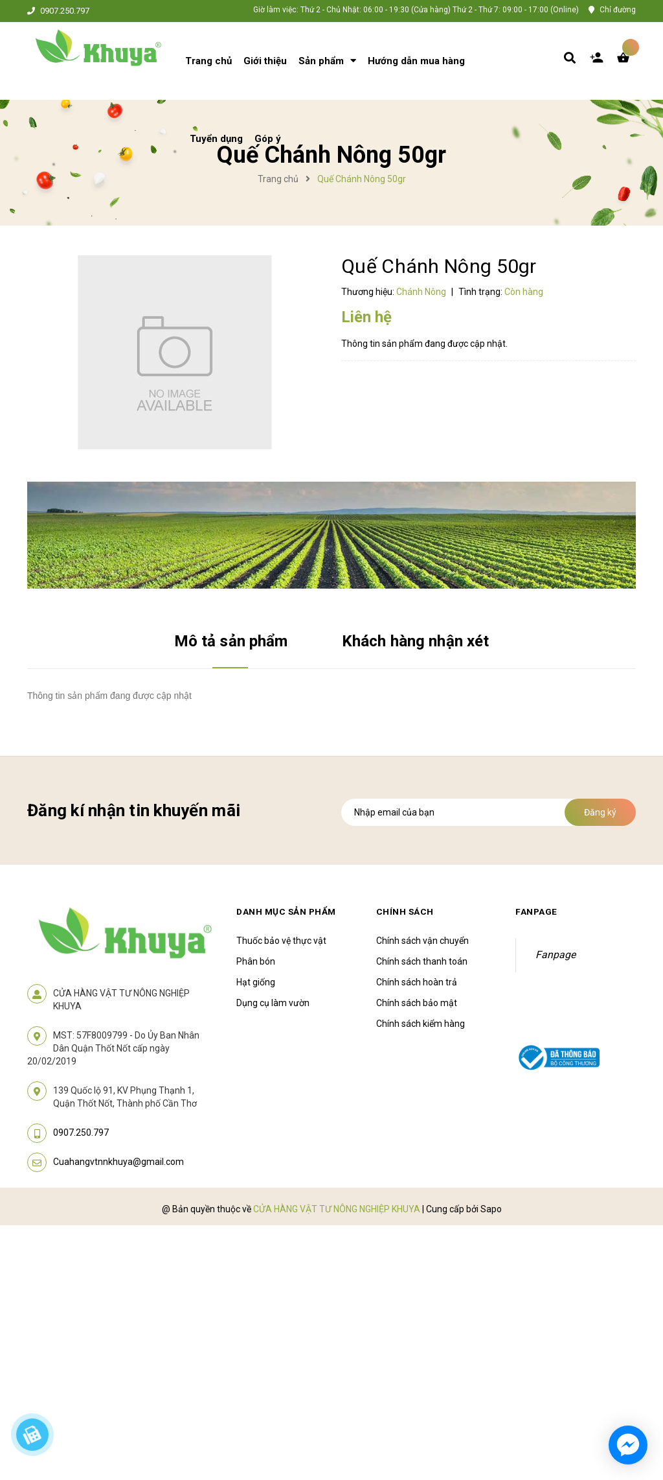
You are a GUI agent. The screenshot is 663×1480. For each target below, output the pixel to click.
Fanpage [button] (536, 911)
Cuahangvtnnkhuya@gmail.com (118, 1162)
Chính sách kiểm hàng (420, 1023)
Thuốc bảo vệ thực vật (281, 940)
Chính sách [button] (405, 911)
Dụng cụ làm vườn (272, 1003)
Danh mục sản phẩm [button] (287, 911)
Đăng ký (600, 812)
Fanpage (555, 954)
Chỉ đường (618, 9)
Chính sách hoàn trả (416, 982)
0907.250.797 (64, 11)
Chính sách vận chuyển (422, 940)
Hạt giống (255, 982)
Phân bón (255, 961)
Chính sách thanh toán (421, 961)
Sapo (491, 1209)
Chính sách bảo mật (416, 1003)
